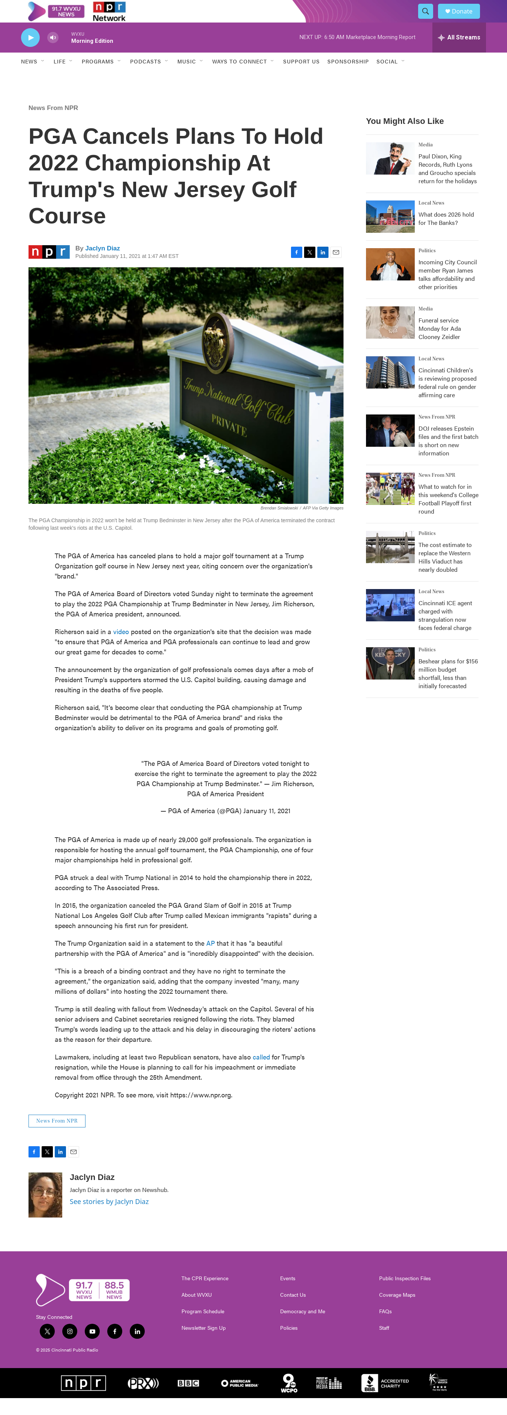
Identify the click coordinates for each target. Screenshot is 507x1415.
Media (425, 162)
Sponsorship (348, 78)
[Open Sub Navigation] (43, 78)
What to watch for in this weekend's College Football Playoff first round (448, 515)
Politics (427, 268)
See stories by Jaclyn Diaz (109, 1218)
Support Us (301, 78)
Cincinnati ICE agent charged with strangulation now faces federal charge (445, 632)
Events (288, 1295)
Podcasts (145, 78)
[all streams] (459, 54)
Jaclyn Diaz (102, 265)
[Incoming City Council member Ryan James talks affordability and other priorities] (390, 281)
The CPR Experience (205, 1295)
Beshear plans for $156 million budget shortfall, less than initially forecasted (448, 690)
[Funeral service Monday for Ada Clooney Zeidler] (390, 339)
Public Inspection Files (405, 1295)
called (261, 1073)
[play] (30, 54)
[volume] (52, 54)
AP (211, 959)
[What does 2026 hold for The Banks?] (390, 233)
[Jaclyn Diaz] (45, 1211)
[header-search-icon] (429, 19)
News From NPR (53, 124)
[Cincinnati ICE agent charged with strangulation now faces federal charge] (390, 622)
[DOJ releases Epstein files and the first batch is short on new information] (390, 447)
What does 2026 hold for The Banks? (446, 235)
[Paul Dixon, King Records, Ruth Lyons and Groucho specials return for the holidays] (390, 175)
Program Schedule (203, 1328)
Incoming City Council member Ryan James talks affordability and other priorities (447, 291)
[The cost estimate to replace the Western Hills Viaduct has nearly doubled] (390, 564)
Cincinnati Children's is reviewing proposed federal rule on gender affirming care (447, 399)
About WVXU (197, 1312)
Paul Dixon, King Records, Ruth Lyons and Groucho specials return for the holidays (447, 185)
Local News (431, 220)
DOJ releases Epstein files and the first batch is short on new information (448, 457)
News (29, 78)
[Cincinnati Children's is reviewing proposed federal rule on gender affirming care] (390, 389)
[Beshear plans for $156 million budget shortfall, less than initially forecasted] (390, 680)
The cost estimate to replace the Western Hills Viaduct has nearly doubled (445, 574)
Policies (289, 1345)
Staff (384, 1345)
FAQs (385, 1328)
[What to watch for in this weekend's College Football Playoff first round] (390, 506)
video (121, 648)
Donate (466, 20)
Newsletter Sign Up (204, 1345)
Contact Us (293, 1312)
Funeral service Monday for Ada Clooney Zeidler (439, 345)
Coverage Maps (397, 1312)
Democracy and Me (302, 1328)
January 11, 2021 (267, 827)
